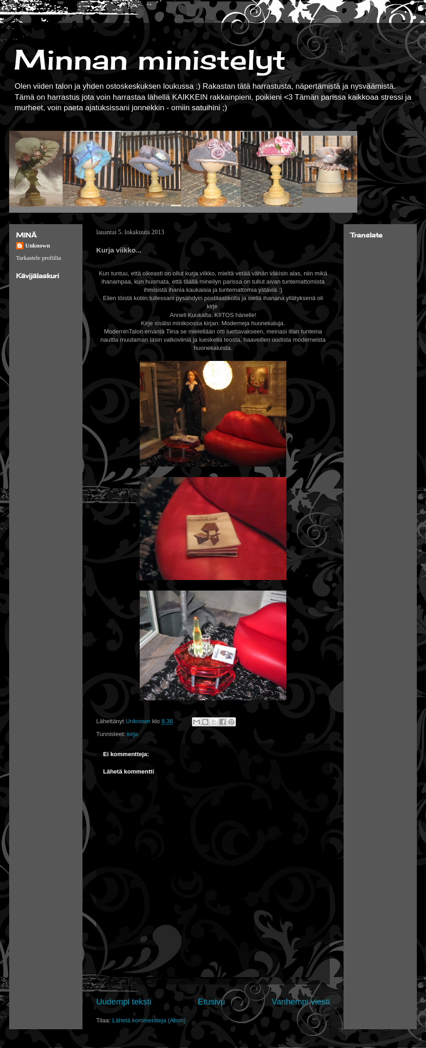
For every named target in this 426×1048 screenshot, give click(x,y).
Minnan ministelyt (150, 59)
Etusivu (211, 1001)
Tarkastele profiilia (38, 257)
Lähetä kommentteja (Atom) (149, 1020)
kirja (132, 734)
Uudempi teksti (123, 1001)
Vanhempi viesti (301, 1001)
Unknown (37, 245)
